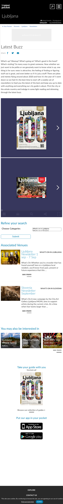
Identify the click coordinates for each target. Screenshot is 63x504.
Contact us (31, 495)
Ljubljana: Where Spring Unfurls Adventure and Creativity (10, 341)
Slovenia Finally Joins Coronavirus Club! (31, 341)
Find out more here (27, 502)
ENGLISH (43, 23)
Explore (31, 490)
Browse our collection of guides (31, 410)
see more (26, 274)
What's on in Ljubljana (47, 229)
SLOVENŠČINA (55, 23)
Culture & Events (50, 346)
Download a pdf (31, 370)
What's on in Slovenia (51, 288)
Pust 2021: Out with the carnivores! (52, 341)
